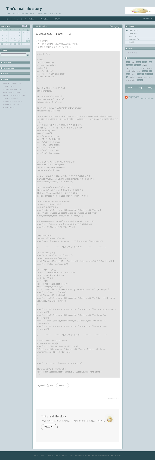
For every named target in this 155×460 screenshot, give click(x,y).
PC (150, 71)
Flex (131, 42)
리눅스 (132, 33)
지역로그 (43, 455)
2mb (128, 62)
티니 (71, 455)
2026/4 (24, 26)
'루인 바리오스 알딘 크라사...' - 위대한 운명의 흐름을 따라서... (73, 420)
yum (138, 71)
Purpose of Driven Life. (12, 83)
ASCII (128, 80)
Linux (138, 62)
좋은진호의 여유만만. (11, 104)
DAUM (96, 455)
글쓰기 (64, 455)
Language (133, 39)
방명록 (57, 19)
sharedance (148, 77)
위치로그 (44, 19)
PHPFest (137, 65)
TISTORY (117, 455)
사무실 (144, 62)
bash (128, 74)
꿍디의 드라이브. (9, 107)
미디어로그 (29, 19)
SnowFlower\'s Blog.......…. (15, 92)
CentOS (145, 71)
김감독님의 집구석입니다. (13, 101)
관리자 (57, 455)
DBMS (132, 36)
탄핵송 (145, 65)
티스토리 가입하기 (147, 98)
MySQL (140, 80)
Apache (129, 65)
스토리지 (140, 74)
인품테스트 (135, 68)
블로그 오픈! (132, 52)
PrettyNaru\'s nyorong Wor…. (15, 95)
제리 (134, 80)
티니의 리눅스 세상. (10, 98)
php (150, 62)
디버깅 (132, 77)
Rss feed (146, 19)
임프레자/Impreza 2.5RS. (13, 89)
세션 (133, 74)
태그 (16, 19)
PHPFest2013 (146, 68)
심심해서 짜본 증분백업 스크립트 (55, 34)
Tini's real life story (24, 8)
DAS (133, 62)
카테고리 (133, 30)
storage (139, 77)
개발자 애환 (131, 71)
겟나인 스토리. (8, 86)
